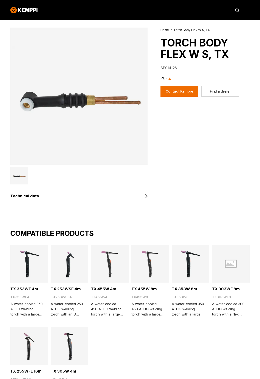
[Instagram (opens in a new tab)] (50, 289)
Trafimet (100, 274)
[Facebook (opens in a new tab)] (13, 289)
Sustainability (21, 246)
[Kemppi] (24, 10)
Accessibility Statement (102, 246)
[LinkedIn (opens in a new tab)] (25, 289)
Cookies (188, 369)
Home (164, 30)
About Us (18, 232)
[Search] (237, 10)
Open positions (100, 260)
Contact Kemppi (179, 91)
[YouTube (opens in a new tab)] (37, 289)
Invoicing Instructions (100, 239)
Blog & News (20, 239)
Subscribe (109, 340)
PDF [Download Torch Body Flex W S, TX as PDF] (166, 78)
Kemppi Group (100, 267)
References (19, 253)
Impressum (240, 369)
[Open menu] (247, 9)
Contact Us (19, 260)
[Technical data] (79, 176)
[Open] (69, 308)
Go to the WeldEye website (107, 253)
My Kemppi (92, 232)
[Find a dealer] (220, 91)
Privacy (220, 369)
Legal (204, 369)
